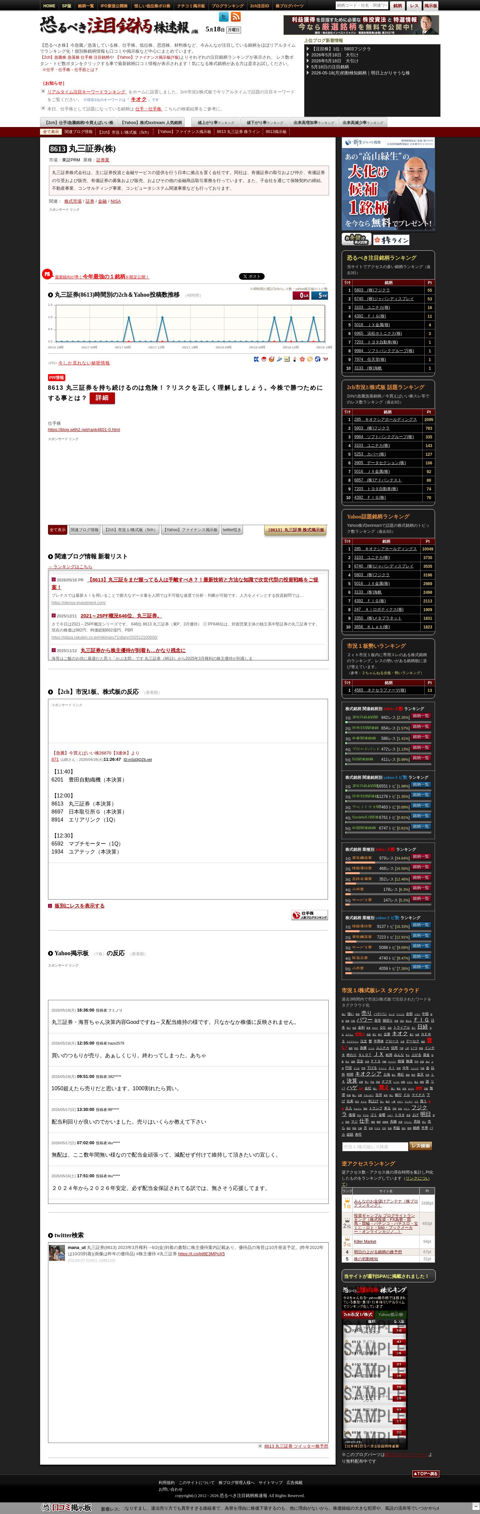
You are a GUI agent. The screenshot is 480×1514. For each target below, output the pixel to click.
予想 (394, 1109)
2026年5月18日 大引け (335, 54)
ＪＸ (378, 1054)
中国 (425, 1014)
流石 (402, 1021)
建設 (349, 1128)
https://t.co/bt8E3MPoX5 (201, 1253)
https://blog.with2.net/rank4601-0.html (84, 429)
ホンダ (392, 1014)
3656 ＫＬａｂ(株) (372, 626)
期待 (365, 1109)
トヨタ (400, 1115)
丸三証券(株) (82, 148)
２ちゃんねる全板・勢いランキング (391, 673)
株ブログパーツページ (406, 1454)
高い (391, 1095)
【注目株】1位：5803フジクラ (341, 48)
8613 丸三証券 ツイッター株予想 (296, 1446)
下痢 (401, 1048)
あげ (428, 1062)
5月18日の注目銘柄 (330, 66)
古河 (378, 1095)
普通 (408, 1115)
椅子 (380, 1035)
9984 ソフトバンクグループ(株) (384, 350)
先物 (393, 1121)
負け (344, 1014)
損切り (388, 1020)
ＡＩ (391, 1068)
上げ (415, 1115)
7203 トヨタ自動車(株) (376, 342)
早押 (363, 1068)
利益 (396, 1128)
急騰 (363, 1048)
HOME (49, 6)
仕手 (361, 1089)
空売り (360, 1034)
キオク (139, 99)
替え (424, 1122)
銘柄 (416, 1128)
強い (350, 1014)
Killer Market (365, 1241)
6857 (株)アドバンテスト (378, 480)
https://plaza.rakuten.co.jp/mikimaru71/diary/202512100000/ (105, 637)
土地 (386, 1074)
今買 (402, 1042)
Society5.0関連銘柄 (365, 817)
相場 (401, 1061)
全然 (422, 1062)
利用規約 (167, 1482)
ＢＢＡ (375, 1028)
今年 (405, 1068)
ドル (406, 1095)
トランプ (375, 1108)
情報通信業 (362, 868)
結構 (403, 1082)
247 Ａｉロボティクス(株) (379, 609)
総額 (350, 1134)
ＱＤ (383, 1027)
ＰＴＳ (376, 1061)
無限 (351, 1048)
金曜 (382, 1115)
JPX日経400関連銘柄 (365, 716)
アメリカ (400, 1014)
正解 (360, 1128)
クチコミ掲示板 (191, 6)
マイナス (418, 1095)
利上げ (373, 1101)
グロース (392, 1041)
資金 (426, 1055)
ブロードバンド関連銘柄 (366, 748)
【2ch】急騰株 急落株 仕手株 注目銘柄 (75, 57)
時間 (350, 1074)
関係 (354, 1128)
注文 (363, 1041)
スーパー (392, 1062)
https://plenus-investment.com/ (79, 602)
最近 (399, 1089)
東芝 (413, 1075)
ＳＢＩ (400, 1102)
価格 (373, 1122)
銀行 (398, 1095)
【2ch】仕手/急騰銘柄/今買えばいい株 (78, 122)
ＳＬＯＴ (365, 1055)
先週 (400, 1122)
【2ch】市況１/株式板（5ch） (124, 132)
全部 (409, 1014)
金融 (102, 201)
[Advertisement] (189, 238)
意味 (417, 1121)
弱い (375, 1089)
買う (423, 1101)
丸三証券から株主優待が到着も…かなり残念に (133, 650)
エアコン (349, 1035)
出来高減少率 (363, 122)
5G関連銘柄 (362, 759)
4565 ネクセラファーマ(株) (380, 690)
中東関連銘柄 (364, 737)
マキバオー (369, 1095)
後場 (352, 1115)
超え (416, 1082)
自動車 (385, 1122)
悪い (393, 1089)
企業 (387, 1034)
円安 (348, 1068)
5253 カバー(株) (370, 454)
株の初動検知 (366, 1259)
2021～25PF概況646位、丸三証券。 (121, 615)
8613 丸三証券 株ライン (238, 131)
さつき (357, 1068)
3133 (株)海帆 (368, 368)
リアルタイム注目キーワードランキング (87, 91)
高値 (378, 1082)
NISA (116, 201)
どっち (371, 1048)
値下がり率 (265, 122)
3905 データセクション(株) (380, 462)
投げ (349, 1028)
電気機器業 (362, 857)
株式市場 (73, 201)
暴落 (358, 1014)
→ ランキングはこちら (70, 566)
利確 (384, 1062)
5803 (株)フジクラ (372, 290)
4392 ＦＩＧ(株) (370, 316)
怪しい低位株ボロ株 (152, 6)
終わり (352, 1055)
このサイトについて (197, 1482)
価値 (408, 1075)
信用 (394, 1048)
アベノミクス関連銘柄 (366, 806)
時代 (356, 1048)
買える (409, 1021)
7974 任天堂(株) (370, 359)
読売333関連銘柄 (365, 727)
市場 (371, 1128)
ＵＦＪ (407, 1109)
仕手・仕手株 (149, 108)
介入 (348, 1108)
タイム (364, 1102)
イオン (410, 1082)
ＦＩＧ (421, 1020)
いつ (414, 1048)
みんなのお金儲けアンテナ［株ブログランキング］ (386, 1203)
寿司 (358, 1134)
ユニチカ (382, 1048)
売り (366, 1013)
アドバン (408, 1122)
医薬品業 (360, 957)
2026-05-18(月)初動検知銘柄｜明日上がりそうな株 (360, 72)
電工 (374, 1035)
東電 (368, 1028)
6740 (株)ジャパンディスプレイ (384, 298)
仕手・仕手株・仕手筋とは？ (72, 69)
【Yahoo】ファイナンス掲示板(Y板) (147, 57)
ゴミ (373, 1115)
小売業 (358, 889)
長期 (347, 1021)
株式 (388, 1102)
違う (414, 1028)
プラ (416, 1102)
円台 (372, 1082)
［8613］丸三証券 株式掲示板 (295, 529)
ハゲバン (380, 1014)
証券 (90, 201)
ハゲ (352, 1087)
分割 (353, 1021)
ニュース (415, 1068)
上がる (416, 1055)
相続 (423, 1042)
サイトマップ (271, 1482)
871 (55, 759)
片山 (359, 1115)
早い (367, 1082)
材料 (419, 1088)
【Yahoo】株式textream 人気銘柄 (151, 122)
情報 (421, 1048)
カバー (411, 1089)
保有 (386, 1095)
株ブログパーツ (290, 6)
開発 (422, 1082)
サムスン (358, 1109)
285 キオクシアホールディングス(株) (385, 420)
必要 (361, 1082)
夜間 (409, 1128)
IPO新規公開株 (114, 6)
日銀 (426, 1089)
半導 (424, 1128)
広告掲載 (295, 1482)
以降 (360, 1095)
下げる (372, 1068)
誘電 (399, 1068)
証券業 (102, 159)
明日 (425, 1114)
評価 (367, 1062)
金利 (361, 1027)
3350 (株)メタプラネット (378, 618)
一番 (393, 1102)
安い (382, 1102)
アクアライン (353, 1042)
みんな (399, 1055)
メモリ (417, 1014)
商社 (400, 1074)
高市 (377, 1020)
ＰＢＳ (377, 1128)
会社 (368, 1088)
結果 (417, 1035)
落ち (394, 1075)
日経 (422, 1027)
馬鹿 (369, 1035)
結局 (389, 1055)
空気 (427, 1075)
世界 (396, 1021)
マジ (354, 1121)
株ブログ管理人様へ (237, 1482)
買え (384, 1087)
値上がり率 (216, 122)
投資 (354, 1028)
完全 (360, 1061)
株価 (409, 1061)
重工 (412, 1035)
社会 (400, 1109)
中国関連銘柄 (364, 827)
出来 (350, 1101)
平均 (416, 1062)
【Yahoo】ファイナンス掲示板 (183, 131)
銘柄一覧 (86, 6)
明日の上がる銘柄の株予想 (378, 1252)
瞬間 (379, 1122)
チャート (383, 1068)
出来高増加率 (314, 122)
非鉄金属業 (362, 878)
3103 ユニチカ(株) (372, 307)
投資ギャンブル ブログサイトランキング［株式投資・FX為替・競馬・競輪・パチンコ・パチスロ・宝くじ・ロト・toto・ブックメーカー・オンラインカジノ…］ (386, 1223)
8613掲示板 (276, 131)
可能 (422, 1068)
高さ (347, 1062)
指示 (404, 1128)
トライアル (401, 1027)
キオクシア (368, 1074)
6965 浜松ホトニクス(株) (378, 333)
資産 (390, 1028)
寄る (408, 1055)
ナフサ (387, 1081)
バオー (390, 1115)
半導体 (379, 1041)
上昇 (407, 1048)
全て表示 (51, 131)
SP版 (66, 6)
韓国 (347, 1122)
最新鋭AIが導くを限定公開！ (102, 276)
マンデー (409, 1102)
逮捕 (353, 1062)
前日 (357, 1102)
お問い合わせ (171, 1489)
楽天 (420, 1074)
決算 (352, 1081)
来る (387, 1108)
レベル (396, 1082)
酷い (354, 1095)
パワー (365, 1020)
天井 (384, 1128)
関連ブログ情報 (79, 131)
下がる (366, 1115)
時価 (349, 1095)
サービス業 (362, 899)
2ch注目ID (259, 6)
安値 (390, 1128)
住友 (404, 1089)
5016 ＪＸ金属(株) (372, 324)
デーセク (412, 1041)
